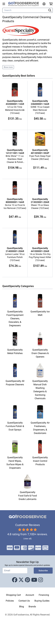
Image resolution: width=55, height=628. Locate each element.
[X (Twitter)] (21, 580)
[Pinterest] (27, 580)
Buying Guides (41, 600)
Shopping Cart (13, 595)
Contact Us (24, 600)
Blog (21, 606)
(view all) (27, 538)
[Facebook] (14, 580)
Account (30, 595)
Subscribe (43, 570)
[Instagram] (40, 580)
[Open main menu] (4, 4)
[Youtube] (34, 580)
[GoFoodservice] (24, 4)
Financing (44, 595)
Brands (32, 606)
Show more (8, 67)
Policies (10, 600)
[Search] (25, 10)
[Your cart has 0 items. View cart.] (51, 4)
